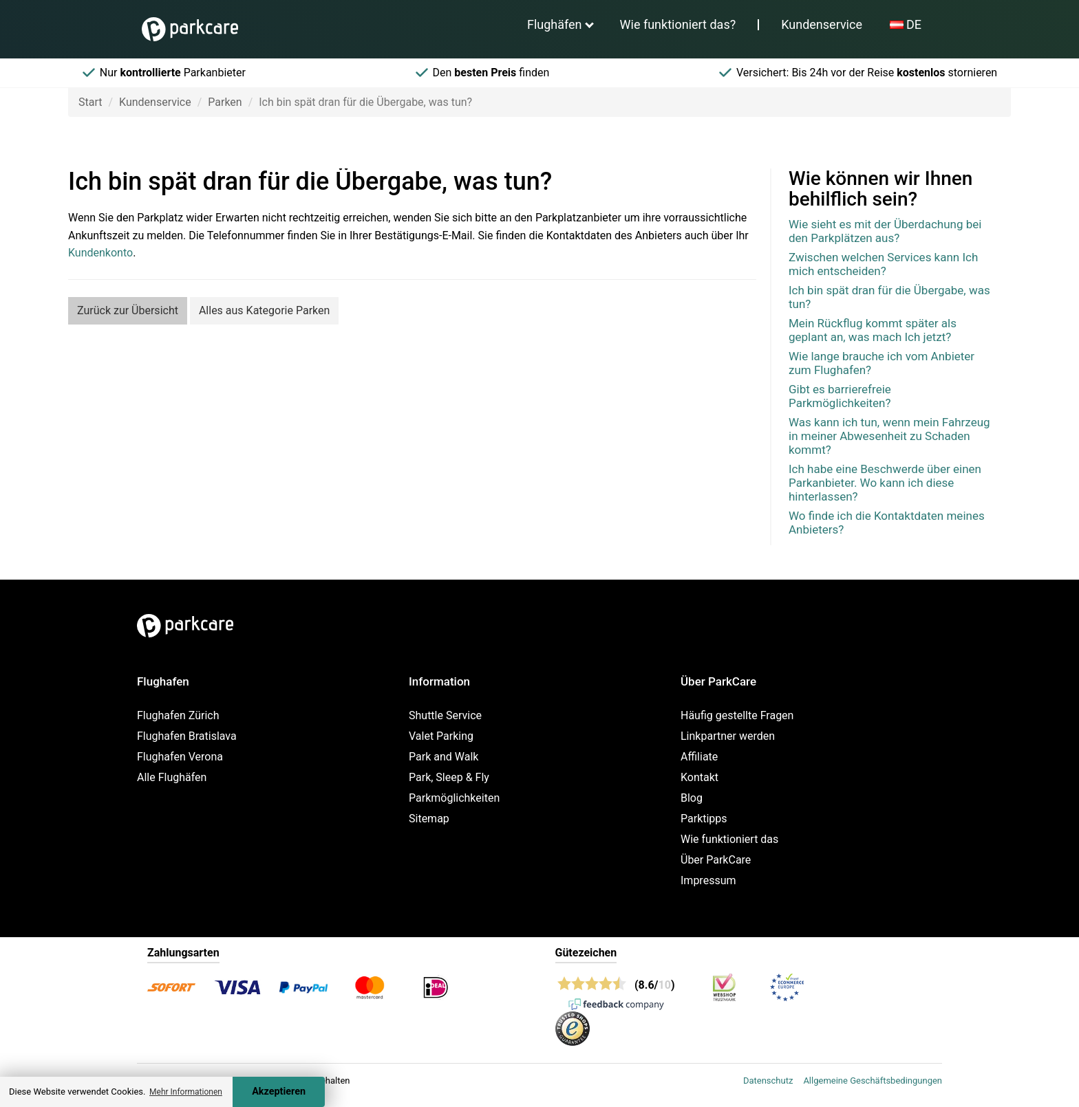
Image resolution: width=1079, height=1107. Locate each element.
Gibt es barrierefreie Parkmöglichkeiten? (840, 396)
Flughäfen (554, 24)
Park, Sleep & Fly (449, 777)
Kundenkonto (100, 252)
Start (90, 102)
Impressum (708, 880)
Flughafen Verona (180, 756)
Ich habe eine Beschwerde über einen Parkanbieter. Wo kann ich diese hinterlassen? (885, 482)
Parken (225, 102)
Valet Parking (441, 736)
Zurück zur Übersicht (127, 310)
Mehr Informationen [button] (185, 1092)
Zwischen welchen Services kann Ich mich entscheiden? (883, 264)
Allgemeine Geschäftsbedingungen (872, 1080)
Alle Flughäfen (171, 777)
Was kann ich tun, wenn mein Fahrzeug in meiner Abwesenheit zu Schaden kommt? (889, 436)
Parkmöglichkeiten (454, 797)
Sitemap (429, 818)
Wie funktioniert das (729, 839)
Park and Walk (443, 756)
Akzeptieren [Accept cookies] (279, 1091)
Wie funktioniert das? (678, 24)
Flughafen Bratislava (187, 736)
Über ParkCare (716, 859)
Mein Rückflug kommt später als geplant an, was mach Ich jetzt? (873, 330)
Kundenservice (821, 24)
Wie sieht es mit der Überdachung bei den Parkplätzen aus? (885, 231)
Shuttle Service (445, 715)
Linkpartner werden (728, 736)
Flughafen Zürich (178, 715)
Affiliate (699, 756)
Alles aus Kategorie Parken (264, 310)
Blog (692, 797)
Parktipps (704, 818)
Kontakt (699, 777)
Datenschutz (768, 1080)
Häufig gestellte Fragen (737, 715)
